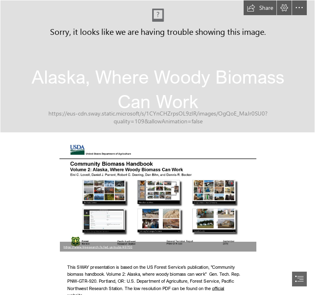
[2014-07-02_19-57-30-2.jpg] (157, 66)
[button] (260, 7)
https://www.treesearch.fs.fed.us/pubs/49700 (98, 247)
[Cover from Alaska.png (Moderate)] (157, 196)
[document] (157, 147)
